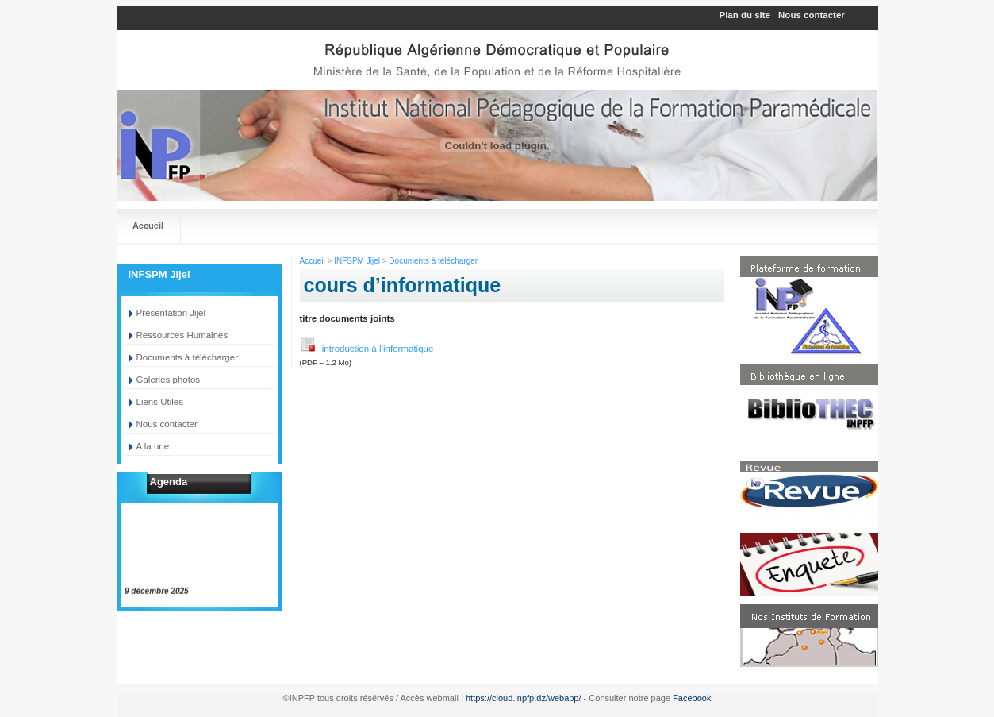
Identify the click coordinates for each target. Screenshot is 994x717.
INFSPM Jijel (357, 260)
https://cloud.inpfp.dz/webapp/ (523, 698)
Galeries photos (168, 379)
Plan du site (745, 15)
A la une (153, 446)
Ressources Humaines (182, 335)
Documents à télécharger (187, 357)
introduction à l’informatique (367, 344)
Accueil (147, 225)
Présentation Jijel (171, 313)
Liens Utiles (159, 402)
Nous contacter (811, 15)
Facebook (692, 698)
